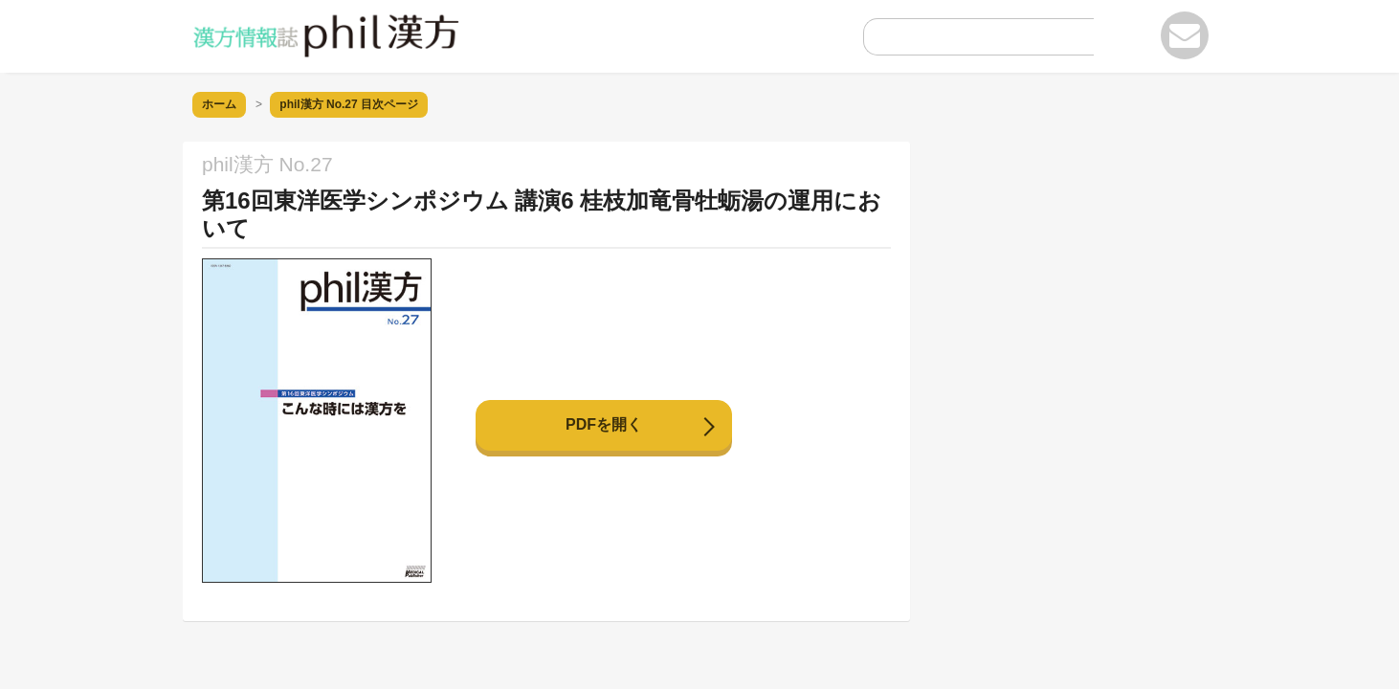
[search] (963, 42)
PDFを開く (604, 424)
